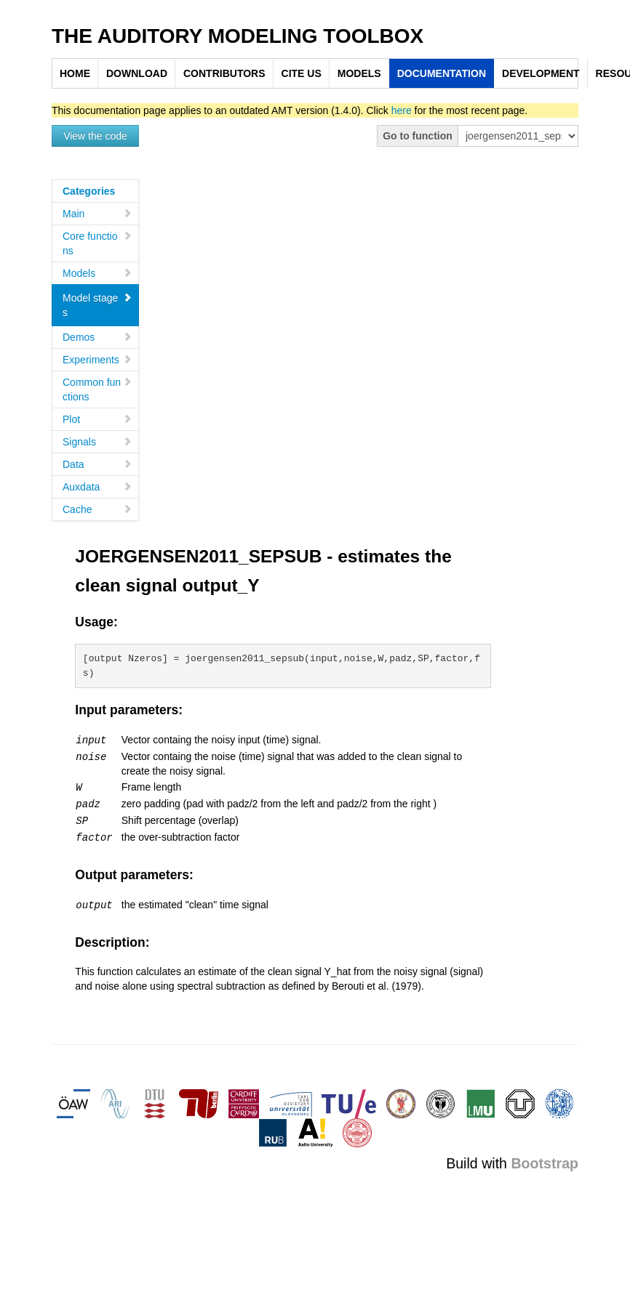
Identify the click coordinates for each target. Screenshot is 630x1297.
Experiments (97, 359)
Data (97, 464)
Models (97, 273)
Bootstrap (544, 1159)
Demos (97, 337)
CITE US (302, 73)
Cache (97, 509)
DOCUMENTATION (441, 73)
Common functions (97, 389)
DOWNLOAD (136, 73)
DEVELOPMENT (541, 73)
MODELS (359, 73)
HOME (75, 73)
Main (97, 213)
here (401, 110)
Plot (97, 419)
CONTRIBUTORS (224, 73)
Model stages (97, 305)
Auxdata (97, 487)
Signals (97, 442)
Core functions (97, 243)
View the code (95, 136)
